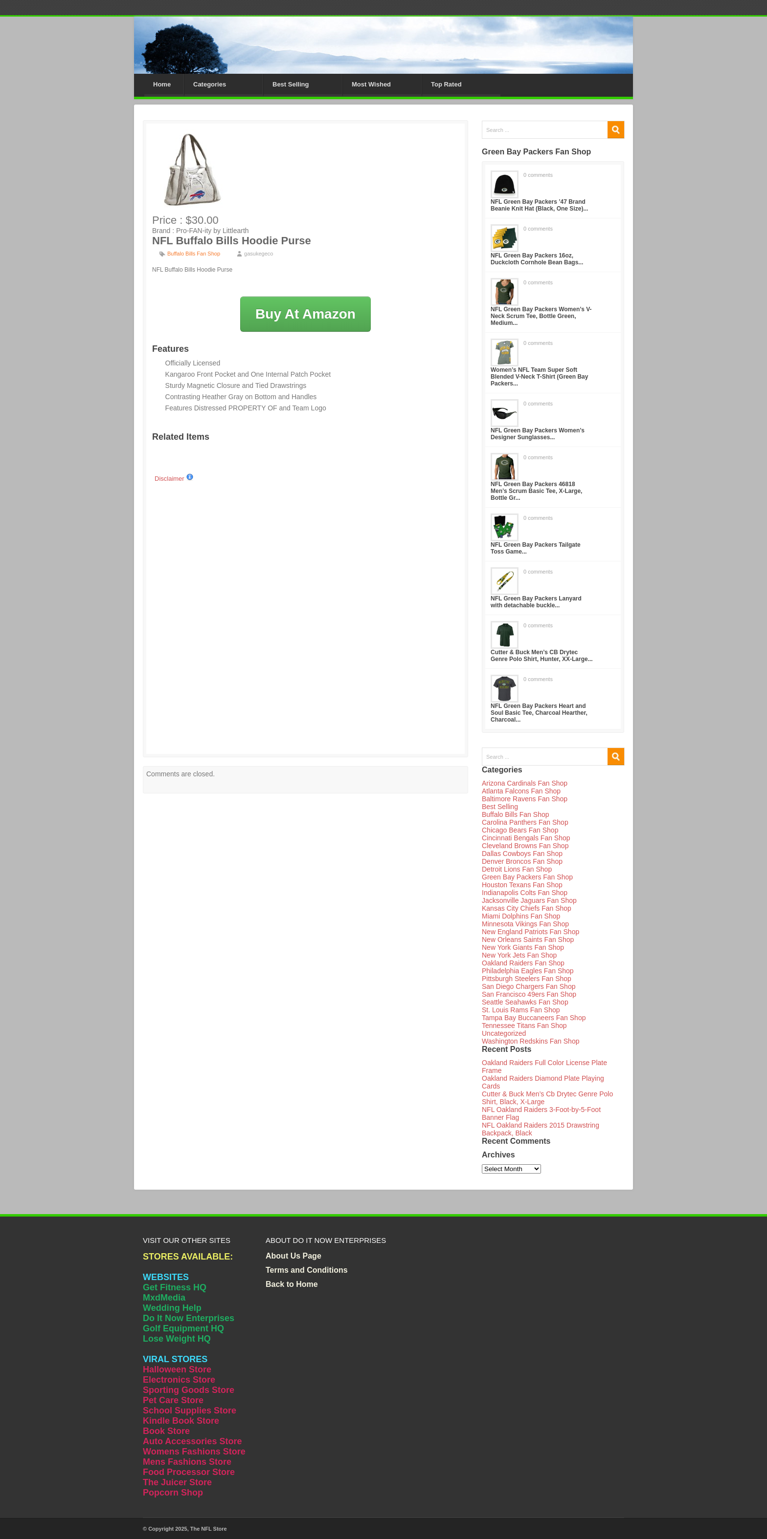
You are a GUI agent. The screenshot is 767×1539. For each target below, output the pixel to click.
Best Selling (290, 84)
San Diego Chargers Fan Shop (528, 986)
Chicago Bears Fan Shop (520, 830)
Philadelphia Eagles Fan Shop (528, 971)
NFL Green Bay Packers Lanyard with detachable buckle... (536, 602)
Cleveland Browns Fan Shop (525, 846)
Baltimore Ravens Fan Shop (524, 799)
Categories (209, 84)
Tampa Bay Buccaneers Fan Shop (534, 1018)
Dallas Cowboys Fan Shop (522, 853)
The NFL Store (208, 1529)
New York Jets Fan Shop (519, 955)
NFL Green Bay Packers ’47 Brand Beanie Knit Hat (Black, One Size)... (539, 205)
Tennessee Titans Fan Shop (524, 1025)
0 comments (538, 175)
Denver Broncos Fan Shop (522, 861)
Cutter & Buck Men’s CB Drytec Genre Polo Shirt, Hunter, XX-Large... (542, 656)
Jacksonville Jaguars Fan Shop (529, 900)
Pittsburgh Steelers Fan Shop (526, 979)
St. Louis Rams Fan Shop (521, 1010)
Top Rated (446, 84)
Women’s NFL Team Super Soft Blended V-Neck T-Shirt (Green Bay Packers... (539, 376)
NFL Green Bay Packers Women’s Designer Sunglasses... (538, 434)
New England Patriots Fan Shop (530, 932)
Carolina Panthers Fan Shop (525, 822)
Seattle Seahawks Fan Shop (525, 1002)
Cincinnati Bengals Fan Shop (526, 838)
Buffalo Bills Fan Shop (193, 253)
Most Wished (371, 84)
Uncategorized (504, 1033)
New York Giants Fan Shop (523, 947)
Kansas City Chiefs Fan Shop (526, 908)
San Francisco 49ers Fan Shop (529, 994)
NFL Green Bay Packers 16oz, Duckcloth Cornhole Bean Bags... (537, 259)
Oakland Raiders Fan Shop (523, 963)
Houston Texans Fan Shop (522, 885)
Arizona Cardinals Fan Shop (524, 783)
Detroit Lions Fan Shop (517, 869)
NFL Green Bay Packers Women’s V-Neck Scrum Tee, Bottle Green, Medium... (541, 316)
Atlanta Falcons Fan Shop (521, 791)
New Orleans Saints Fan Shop (528, 939)
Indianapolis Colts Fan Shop (524, 893)
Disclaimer (174, 478)
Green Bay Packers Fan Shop (527, 877)
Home (162, 84)
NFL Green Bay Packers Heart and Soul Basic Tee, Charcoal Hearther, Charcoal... (539, 713)
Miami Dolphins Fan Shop (521, 916)
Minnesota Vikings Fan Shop (525, 924)
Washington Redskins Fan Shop (530, 1041)
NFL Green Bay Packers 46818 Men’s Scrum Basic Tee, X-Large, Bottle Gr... (536, 491)
